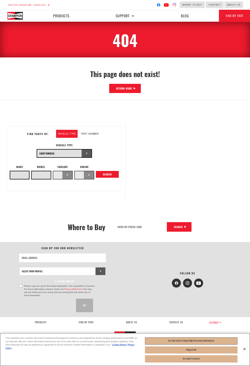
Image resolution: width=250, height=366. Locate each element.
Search (107, 174)
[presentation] (45, 305)
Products (61, 15)
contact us (176, 322)
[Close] (244, 349)
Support (123, 15)
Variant (62, 167)
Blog (185, 15)
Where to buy (192, 4)
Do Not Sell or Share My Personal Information (191, 340)
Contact (214, 4)
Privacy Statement (73, 289)
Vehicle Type (64, 145)
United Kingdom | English (27, 4)
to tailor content (64, 281)
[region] (125, 349)
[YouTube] (166, 5)
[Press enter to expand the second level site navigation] (132, 16)
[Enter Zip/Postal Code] (141, 227)
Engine (84, 167)
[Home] (18, 15)
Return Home (124, 88)
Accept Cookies (191, 358)
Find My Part (86, 322)
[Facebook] (158, 5)
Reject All (191, 349)
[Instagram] (174, 5)
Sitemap (215, 322)
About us (233, 4)
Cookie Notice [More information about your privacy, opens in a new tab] (119, 344)
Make (19, 167)
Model (41, 167)
